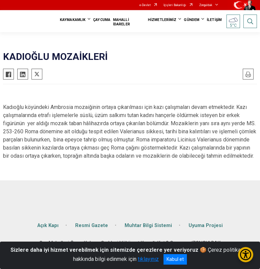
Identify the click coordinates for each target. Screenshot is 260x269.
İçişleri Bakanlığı (175, 5)
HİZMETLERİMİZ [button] (162, 20)
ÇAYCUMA (101, 20)
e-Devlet (145, 5)
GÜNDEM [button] (191, 20)
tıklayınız (148, 259)
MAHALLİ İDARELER (121, 22)
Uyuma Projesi (206, 225)
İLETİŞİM (214, 20)
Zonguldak (205, 5)
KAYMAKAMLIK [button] (73, 20)
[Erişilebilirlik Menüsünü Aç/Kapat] (245, 254)
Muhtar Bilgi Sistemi (148, 225)
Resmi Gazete (91, 225)
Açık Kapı (48, 225)
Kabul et (175, 259)
